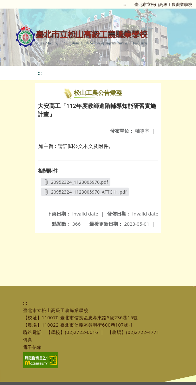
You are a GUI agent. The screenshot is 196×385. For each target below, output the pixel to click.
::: (124, 4)
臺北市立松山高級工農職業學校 (163, 4)
